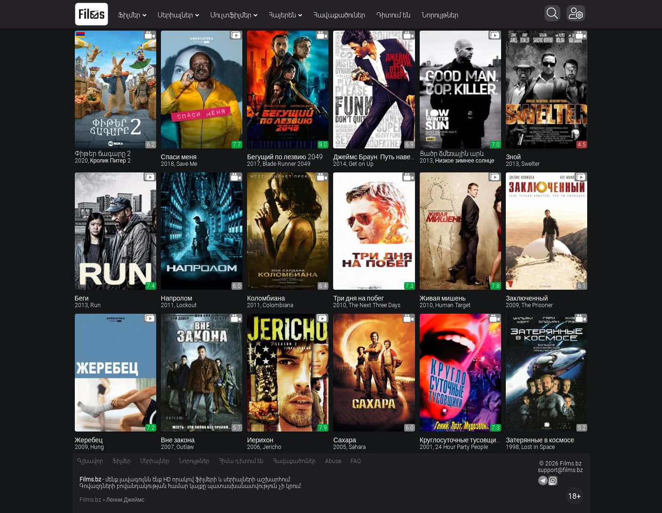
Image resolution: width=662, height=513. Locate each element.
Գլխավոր (90, 461)
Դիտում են (393, 15)
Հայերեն (285, 15)
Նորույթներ (440, 15)
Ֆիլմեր (132, 15)
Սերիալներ (178, 15)
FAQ (356, 461)
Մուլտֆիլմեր (233, 15)
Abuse (333, 461)
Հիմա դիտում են (241, 461)
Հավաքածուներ (339, 15)
